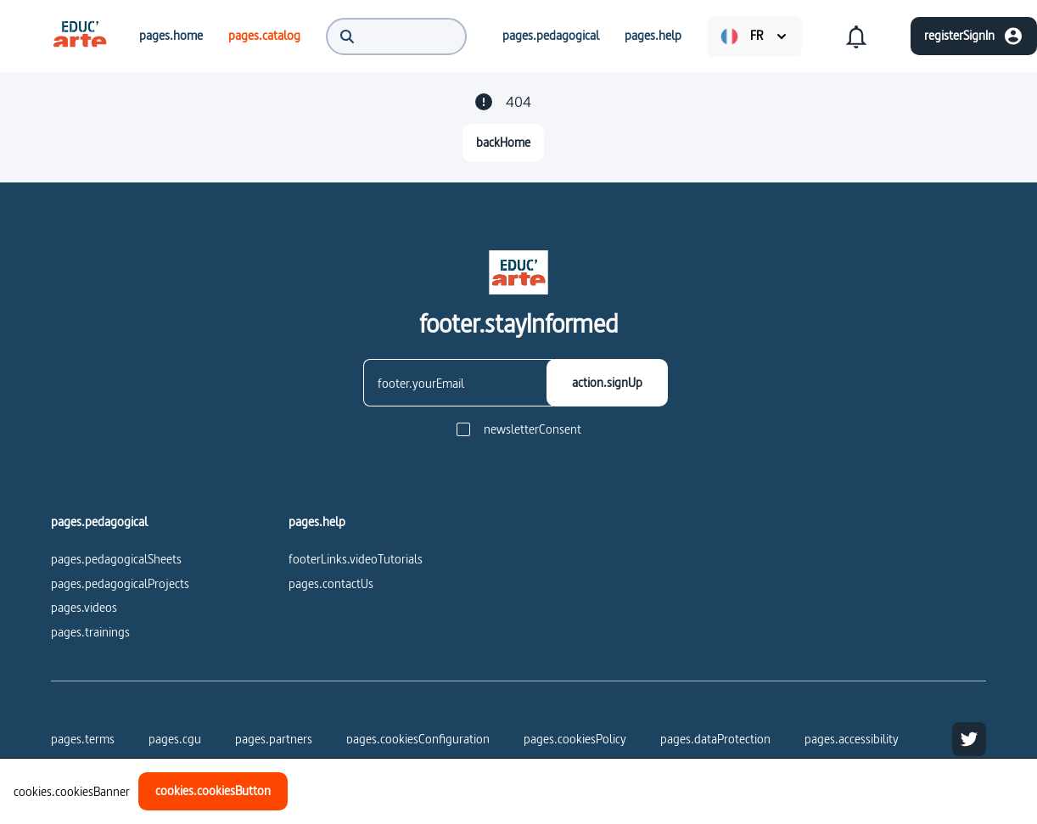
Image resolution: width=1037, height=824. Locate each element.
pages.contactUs (331, 583)
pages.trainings (90, 632)
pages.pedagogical (99, 522)
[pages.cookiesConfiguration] (418, 739)
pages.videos (84, 607)
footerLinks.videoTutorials (356, 559)
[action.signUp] (607, 382)
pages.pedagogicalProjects (120, 583)
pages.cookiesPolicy (575, 739)
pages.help (317, 522)
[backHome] (503, 143)
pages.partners (273, 739)
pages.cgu (175, 739)
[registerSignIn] (974, 36)
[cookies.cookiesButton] (213, 791)
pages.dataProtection (715, 739)
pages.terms (83, 739)
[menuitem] (80, 35)
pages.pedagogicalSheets (116, 559)
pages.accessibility (851, 739)
